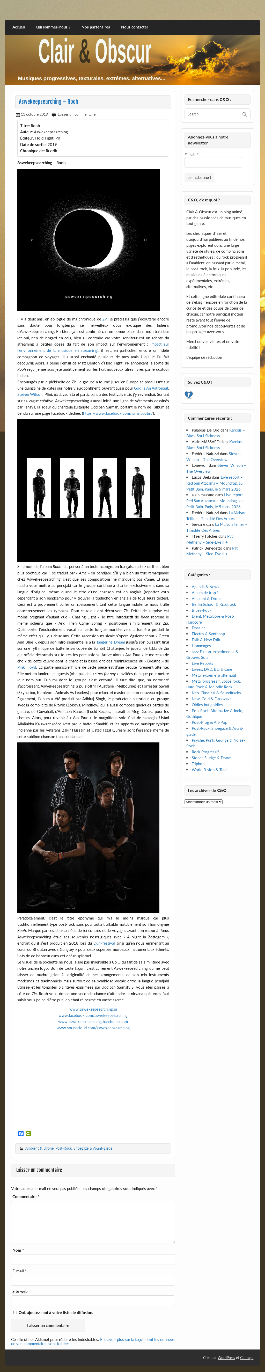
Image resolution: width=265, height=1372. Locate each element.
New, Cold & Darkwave (212, 698)
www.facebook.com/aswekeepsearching (93, 1015)
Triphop (198, 763)
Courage (246, 1357)
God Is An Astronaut (151, 388)
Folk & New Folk (206, 639)
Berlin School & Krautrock (214, 604)
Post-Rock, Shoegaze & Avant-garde (83, 1148)
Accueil (18, 27)
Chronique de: (32, 150)
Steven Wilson (29, 394)
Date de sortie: (33, 144)
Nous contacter (134, 27)
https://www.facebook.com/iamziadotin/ (118, 413)
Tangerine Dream (110, 642)
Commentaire (25, 1197)
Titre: (25, 125)
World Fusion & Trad (209, 769)
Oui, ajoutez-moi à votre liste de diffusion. (53, 1312)
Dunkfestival (104, 943)
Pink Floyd (26, 667)
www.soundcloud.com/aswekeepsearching (93, 1027)
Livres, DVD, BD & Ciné (212, 669)
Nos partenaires (96, 27)
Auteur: (26, 131)
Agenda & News (205, 586)
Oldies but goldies (207, 704)
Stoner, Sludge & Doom (211, 757)
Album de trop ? (205, 592)
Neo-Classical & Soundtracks (216, 692)
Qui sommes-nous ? (53, 27)
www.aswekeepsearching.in (93, 1009)
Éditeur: (27, 138)
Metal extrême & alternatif (214, 675)
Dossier (198, 627)
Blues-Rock (201, 610)
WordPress (226, 1357)
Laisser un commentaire (76, 114)
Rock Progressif (205, 751)
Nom (18, 1250)
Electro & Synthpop (208, 633)
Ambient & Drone (39, 1148)
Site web (20, 1291)
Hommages (201, 645)
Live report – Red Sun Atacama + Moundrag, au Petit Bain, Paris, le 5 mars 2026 (214, 483)
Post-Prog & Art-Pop (209, 722)
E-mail (19, 1271)
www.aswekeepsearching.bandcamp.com (93, 1021)
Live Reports (202, 663)
